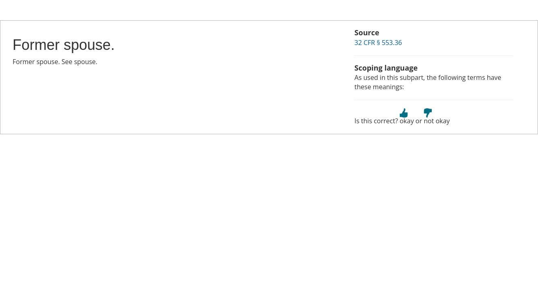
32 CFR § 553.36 (378, 42)
